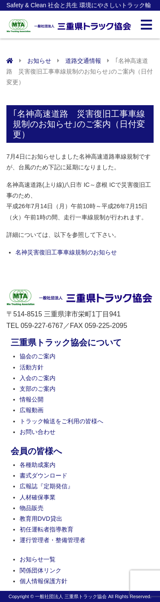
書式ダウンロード (43, 475)
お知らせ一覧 (37, 559)
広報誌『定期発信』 (46, 486)
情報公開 (32, 399)
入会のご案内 (37, 378)
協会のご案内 (37, 356)
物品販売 (32, 508)
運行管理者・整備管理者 (52, 540)
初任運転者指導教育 (46, 529)
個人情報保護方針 (43, 581)
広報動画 (32, 410)
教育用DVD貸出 (41, 518)
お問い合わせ (37, 431)
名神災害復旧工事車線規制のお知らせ (66, 252)
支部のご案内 (37, 388)
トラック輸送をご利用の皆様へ (61, 421)
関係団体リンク (40, 570)
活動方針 (32, 367)
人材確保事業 (37, 497)
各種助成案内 (37, 464)
